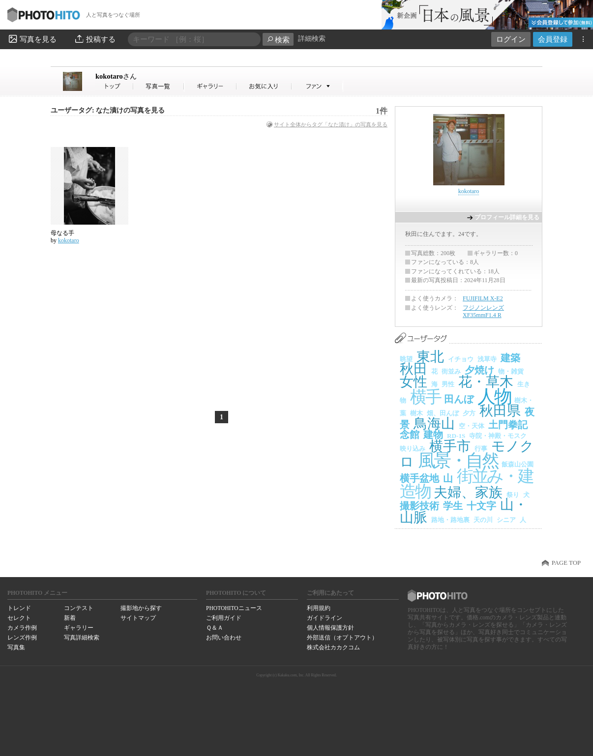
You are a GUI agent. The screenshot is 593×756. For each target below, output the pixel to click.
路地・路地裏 (450, 519)
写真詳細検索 (81, 637)
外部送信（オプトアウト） (342, 637)
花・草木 (485, 381)
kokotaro (116, 76)
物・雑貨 (511, 371)
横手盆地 (419, 478)
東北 (430, 356)
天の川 (483, 519)
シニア (506, 519)
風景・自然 (458, 460)
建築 (510, 357)
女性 (413, 381)
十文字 (481, 505)
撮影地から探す (141, 608)
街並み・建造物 (466, 483)
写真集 (16, 647)
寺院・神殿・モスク (498, 435)
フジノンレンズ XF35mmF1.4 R (483, 311)
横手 (425, 397)
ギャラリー (78, 628)
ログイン (511, 39)
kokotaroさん (114, 86)
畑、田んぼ (443, 413)
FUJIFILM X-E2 (483, 298)
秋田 (413, 369)
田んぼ (459, 399)
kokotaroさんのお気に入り (264, 86)
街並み (451, 371)
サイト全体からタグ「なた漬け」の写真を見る (330, 124)
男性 (448, 384)
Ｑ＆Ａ (214, 628)
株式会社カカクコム (333, 647)
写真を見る (32, 38)
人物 (493, 396)
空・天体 (471, 426)
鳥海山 (434, 423)
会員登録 (552, 39)
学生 (453, 505)
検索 (278, 39)
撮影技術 (419, 505)
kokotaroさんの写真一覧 (158, 86)
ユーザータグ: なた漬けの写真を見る (108, 110)
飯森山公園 (518, 464)
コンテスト (78, 608)
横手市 (450, 446)
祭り (512, 494)
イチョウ (461, 359)
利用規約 (318, 608)
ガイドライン (324, 618)
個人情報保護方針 (330, 628)
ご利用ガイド (223, 618)
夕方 (469, 413)
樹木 (416, 413)
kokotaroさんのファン (317, 86)
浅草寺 (487, 359)
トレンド (19, 608)
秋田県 (500, 410)
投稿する (95, 38)
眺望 (406, 359)
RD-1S (456, 435)
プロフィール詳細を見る (506, 217)
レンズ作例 (22, 637)
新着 (70, 618)
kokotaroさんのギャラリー (210, 86)
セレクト (19, 618)
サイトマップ (138, 618)
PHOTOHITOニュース (234, 608)
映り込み (412, 448)
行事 (480, 448)
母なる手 (62, 233)
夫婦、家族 (468, 492)
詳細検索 (312, 38)
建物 (433, 434)
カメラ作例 (22, 628)
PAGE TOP (566, 562)
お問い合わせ (223, 637)
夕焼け (479, 370)
